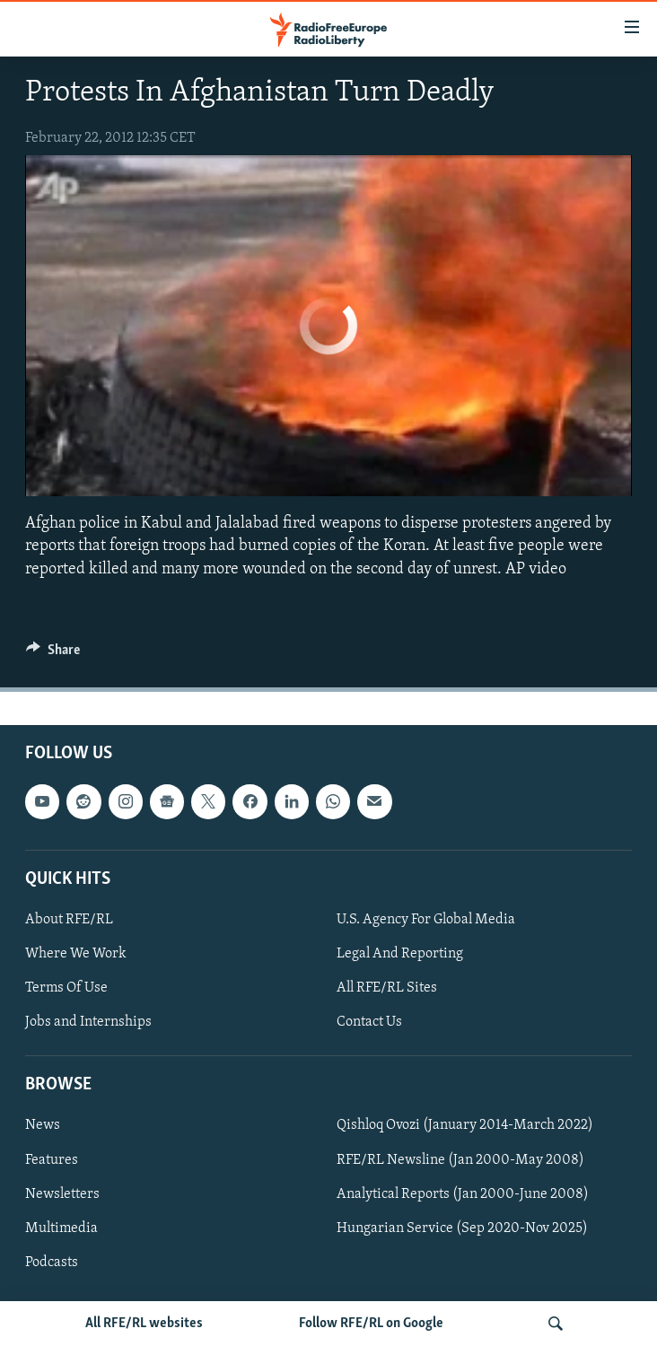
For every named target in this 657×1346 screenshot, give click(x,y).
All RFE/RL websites (144, 1323)
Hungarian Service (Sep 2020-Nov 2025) (462, 1228)
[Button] (53, 654)
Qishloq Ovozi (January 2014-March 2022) (465, 1125)
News (42, 1125)
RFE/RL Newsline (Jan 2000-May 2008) (460, 1159)
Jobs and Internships (88, 1022)
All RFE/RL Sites (387, 988)
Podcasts (51, 1262)
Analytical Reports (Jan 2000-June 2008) (463, 1193)
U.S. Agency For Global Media (426, 920)
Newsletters (62, 1193)
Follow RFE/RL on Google (371, 1323)
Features (51, 1159)
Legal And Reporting (400, 954)
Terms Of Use (66, 988)
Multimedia (61, 1228)
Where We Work (76, 954)
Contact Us (369, 1022)
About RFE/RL (69, 920)
